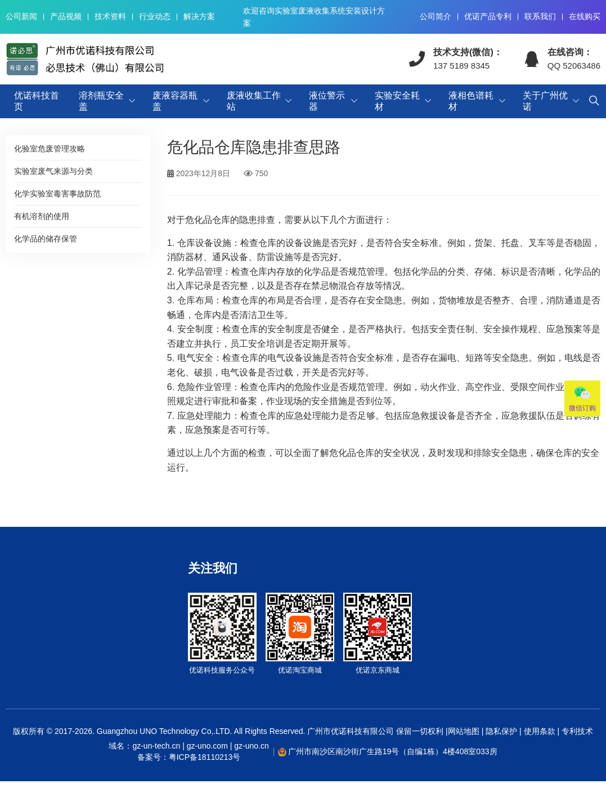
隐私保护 (501, 731)
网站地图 (463, 731)
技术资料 (110, 16)
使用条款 (539, 731)
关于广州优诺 (545, 101)
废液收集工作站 (254, 101)
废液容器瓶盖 (174, 101)
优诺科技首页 (36, 101)
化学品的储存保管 (45, 238)
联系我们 (540, 16)
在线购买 (584, 16)
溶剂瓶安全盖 (101, 101)
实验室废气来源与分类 (53, 171)
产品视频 (66, 16)
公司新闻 (21, 16)
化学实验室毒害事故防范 (57, 193)
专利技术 (576, 731)
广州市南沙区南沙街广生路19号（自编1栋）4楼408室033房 (392, 751)
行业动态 (154, 16)
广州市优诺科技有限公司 (350, 731)
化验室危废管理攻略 (49, 148)
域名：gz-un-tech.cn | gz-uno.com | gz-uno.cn (188, 752)
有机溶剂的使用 (41, 216)
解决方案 (199, 16)
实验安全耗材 (397, 101)
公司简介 (435, 16)
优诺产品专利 (487, 16)
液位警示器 (327, 101)
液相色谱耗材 (470, 101)
